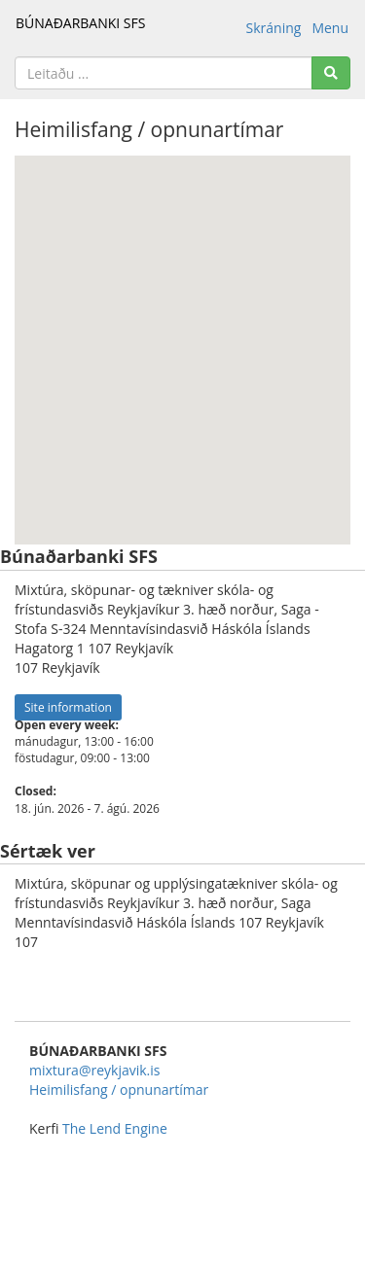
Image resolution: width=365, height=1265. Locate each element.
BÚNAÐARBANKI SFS (80, 23)
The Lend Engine (114, 1128)
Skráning (274, 27)
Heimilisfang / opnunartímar (118, 1089)
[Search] (330, 72)
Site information (68, 707)
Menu (329, 27)
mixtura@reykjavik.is (94, 1070)
